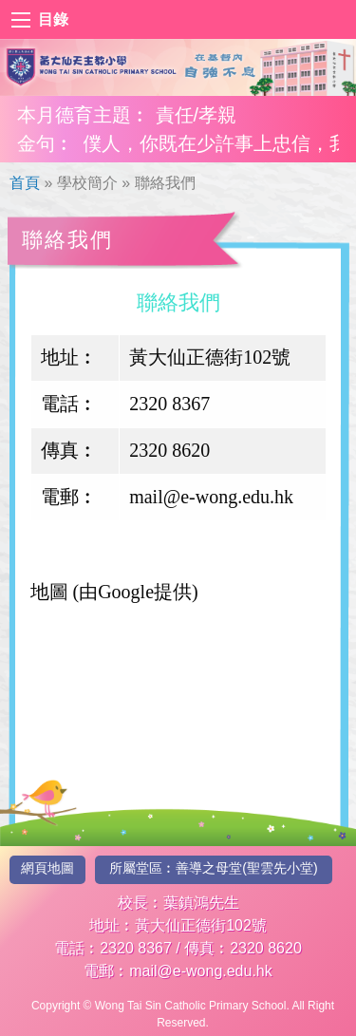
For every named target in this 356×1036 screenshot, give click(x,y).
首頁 (24, 183)
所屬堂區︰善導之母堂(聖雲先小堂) (213, 868)
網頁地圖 (47, 868)
